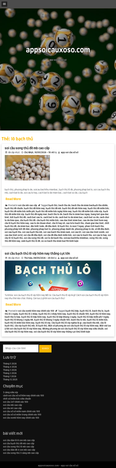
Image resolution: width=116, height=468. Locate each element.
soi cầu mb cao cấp (27, 205)
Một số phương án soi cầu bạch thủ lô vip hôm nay (73, 326)
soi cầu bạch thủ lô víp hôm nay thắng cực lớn (37, 253)
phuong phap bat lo (41, 229)
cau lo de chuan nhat (40, 223)
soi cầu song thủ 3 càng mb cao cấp (21, 453)
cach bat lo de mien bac (71, 217)
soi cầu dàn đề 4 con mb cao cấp (19, 450)
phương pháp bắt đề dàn (17, 229)
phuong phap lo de (84, 229)
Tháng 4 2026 (10, 367)
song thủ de (95, 238)
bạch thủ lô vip (42, 323)
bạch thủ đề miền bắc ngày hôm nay (54, 211)
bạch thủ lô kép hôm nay (33, 317)
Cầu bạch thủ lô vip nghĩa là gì (67, 323)
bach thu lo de (55, 214)
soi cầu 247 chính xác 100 (15, 402)
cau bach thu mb (91, 323)
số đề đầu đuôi (102, 229)
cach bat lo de (50, 217)
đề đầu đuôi (50, 226)
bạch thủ (52, 205)
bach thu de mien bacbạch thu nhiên (89, 205)
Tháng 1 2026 (9, 376)
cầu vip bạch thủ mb (25, 326)
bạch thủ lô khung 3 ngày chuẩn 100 (52, 320)
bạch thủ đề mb (53, 208)
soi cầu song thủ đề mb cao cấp (27, 148)
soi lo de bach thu (54, 238)
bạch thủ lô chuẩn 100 (78, 314)
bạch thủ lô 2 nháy (28, 314)
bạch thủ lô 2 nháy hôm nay (52, 314)
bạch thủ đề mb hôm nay (74, 208)
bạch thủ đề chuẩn (14, 208)
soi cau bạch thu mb (32, 232)
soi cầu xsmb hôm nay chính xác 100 (36, 311)
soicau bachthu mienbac (76, 238)
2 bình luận (84, 332)
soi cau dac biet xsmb (93, 232)
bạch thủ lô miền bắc (97, 320)
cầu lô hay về (58, 223)
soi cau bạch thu (13, 232)
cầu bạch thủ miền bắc (48, 220)
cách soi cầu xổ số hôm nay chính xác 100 (23, 396)
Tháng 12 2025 (10, 380)
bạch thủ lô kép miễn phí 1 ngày (93, 317)
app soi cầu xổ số (69, 153)
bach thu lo (97, 311)
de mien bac (24, 226)
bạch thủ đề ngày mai (36, 214)
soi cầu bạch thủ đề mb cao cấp (18, 444)
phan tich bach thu (94, 226)
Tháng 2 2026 (10, 373)
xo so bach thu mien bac (53, 241)
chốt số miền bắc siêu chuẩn (17, 399)
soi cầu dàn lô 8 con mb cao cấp (19, 440)
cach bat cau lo (34, 217)
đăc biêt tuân (37, 226)
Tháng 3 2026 (10, 370)
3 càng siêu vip (10, 392)
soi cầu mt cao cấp (12, 408)
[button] (4, 4)
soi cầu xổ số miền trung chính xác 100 (22, 415)
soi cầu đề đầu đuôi (33, 235)
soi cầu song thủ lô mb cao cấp (18, 447)
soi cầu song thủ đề (34, 238)
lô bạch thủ (63, 226)
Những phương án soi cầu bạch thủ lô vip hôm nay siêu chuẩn (72, 329)
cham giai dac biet (94, 223)
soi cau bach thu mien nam (56, 232)
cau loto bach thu (75, 223)
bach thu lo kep (12, 317)
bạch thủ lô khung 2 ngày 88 (19, 320)
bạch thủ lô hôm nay (100, 314)
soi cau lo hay (100, 235)
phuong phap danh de (63, 229)
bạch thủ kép (72, 311)
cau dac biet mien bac (71, 220)
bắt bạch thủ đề (18, 217)
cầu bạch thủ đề (27, 220)
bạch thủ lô (85, 311)
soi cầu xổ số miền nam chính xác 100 (21, 412)
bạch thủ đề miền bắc (98, 208)
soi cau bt (76, 232)
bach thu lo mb (78, 320)
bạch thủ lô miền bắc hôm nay (19, 323)
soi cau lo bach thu (82, 235)
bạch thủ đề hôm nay (34, 208)
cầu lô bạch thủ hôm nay (17, 223)
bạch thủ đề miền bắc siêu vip (87, 211)
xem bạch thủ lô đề (30, 241)
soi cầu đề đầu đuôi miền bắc (58, 235)
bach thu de (64, 205)
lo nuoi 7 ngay (77, 226)
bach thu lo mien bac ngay (76, 214)
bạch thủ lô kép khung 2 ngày (61, 317)
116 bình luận (72, 241)
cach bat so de (91, 217)
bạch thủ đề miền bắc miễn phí (20, 211)
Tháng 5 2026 (10, 364)
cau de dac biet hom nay (95, 220)
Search (45, 348)
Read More (13, 199)
